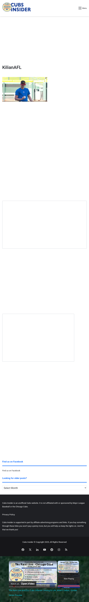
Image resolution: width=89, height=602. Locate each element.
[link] (14, 566)
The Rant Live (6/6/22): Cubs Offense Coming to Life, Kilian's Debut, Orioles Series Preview (32, 565)
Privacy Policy (8, 514)
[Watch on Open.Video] (22, 583)
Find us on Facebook (11, 470)
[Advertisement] (44, 40)
